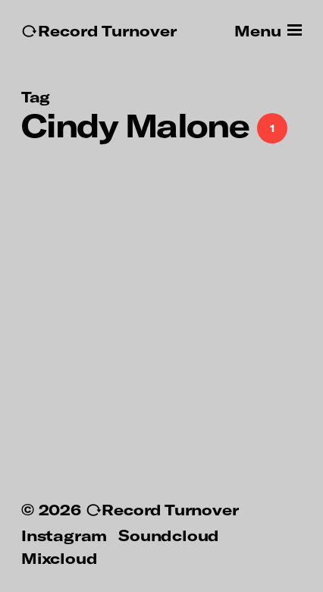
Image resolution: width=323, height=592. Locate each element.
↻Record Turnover (99, 31)
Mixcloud (59, 558)
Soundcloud (168, 535)
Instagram (64, 535)
